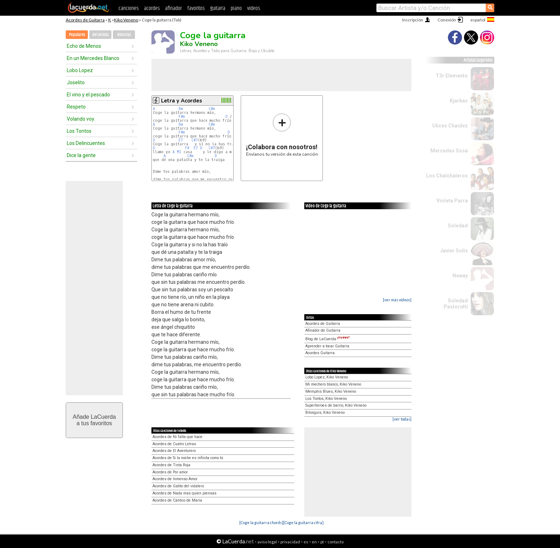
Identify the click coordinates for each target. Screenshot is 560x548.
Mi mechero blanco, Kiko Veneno (333, 384)
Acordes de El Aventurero (174, 450)
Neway (460, 275)
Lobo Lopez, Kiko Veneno (326, 377)
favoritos (196, 8)
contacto (336, 541)
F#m (182, 116)
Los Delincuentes (86, 143)
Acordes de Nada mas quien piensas (184, 493)
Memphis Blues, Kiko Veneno (330, 391)
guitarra (217, 8)
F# (187, 148)
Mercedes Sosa (449, 151)
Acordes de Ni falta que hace (177, 436)
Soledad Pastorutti (456, 304)
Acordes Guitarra (320, 353)
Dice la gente (81, 155)
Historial (124, 34)
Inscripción (412, 19)
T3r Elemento (452, 76)
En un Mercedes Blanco (93, 58)
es (306, 541)
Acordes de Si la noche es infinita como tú (187, 458)
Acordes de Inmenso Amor (175, 479)
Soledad (458, 225)
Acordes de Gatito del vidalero (178, 486)
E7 (181, 140)
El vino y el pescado (88, 94)
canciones (129, 8)
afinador (173, 8)
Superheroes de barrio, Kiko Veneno (335, 405)
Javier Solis (454, 250)
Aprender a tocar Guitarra (327, 346)
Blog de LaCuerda (327, 339)
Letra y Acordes (181, 100)
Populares (77, 34)
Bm (181, 108)
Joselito (76, 82)
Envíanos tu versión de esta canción (282, 134)
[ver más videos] (397, 299)
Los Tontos (79, 131)
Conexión (447, 19)
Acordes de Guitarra (85, 19)
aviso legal (267, 541)
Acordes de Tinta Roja (171, 465)
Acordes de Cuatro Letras (174, 444)
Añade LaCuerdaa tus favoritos (94, 420)
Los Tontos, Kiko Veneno (326, 398)
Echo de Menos (84, 46)
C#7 (194, 140)
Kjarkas (459, 101)
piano (236, 8)
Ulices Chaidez (450, 126)
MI (179, 152)
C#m (212, 108)
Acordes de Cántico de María (177, 500)
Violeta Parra (452, 200)
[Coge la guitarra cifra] (303, 522)
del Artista (100, 34)
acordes (152, 8)
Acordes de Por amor (170, 472)
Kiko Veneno (126, 19)
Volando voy (80, 119)
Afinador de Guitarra (322, 330)
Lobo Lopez (80, 70)
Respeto (76, 107)
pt (322, 541)
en (314, 541)
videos (253, 8)
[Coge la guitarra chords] (261, 522)
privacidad (290, 541)
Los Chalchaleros (447, 176)
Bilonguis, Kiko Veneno (325, 412)
